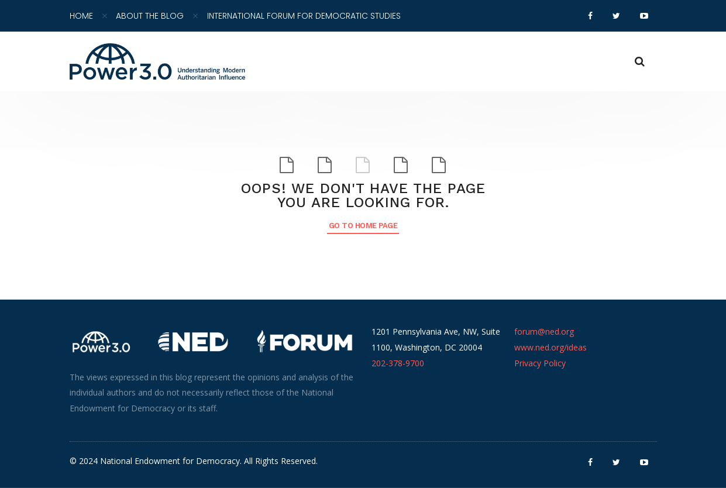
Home (81, 16)
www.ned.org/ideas (550, 347)
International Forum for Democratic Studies (304, 16)
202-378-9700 (397, 363)
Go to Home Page (363, 225)
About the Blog (150, 16)
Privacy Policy (540, 363)
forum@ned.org (544, 331)
